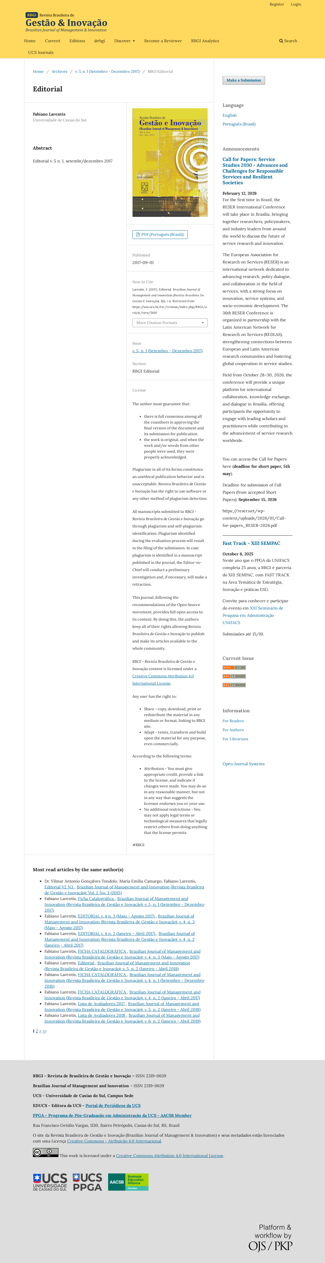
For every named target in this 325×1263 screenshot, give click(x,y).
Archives (59, 71)
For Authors (233, 729)
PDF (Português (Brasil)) (162, 234)
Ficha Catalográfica (96, 898)
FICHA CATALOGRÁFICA (102, 951)
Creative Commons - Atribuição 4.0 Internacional (114, 1141)
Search (288, 40)
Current (52, 40)
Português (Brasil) (239, 124)
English (230, 115)
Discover (123, 40)
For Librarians (235, 738)
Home (30, 40)
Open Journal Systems (243, 763)
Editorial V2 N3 (59, 887)
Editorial (86, 963)
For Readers (233, 720)
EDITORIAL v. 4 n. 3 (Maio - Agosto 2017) (117, 916)
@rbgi (99, 40)
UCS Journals (40, 52)
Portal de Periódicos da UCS (113, 1105)
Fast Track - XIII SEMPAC (251, 543)
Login (296, 4)
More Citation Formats (156, 322)
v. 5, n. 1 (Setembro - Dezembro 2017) (107, 71)
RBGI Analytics (205, 40)
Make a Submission (244, 80)
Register (277, 4)
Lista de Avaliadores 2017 (102, 1003)
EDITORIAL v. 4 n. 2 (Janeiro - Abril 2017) (117, 933)
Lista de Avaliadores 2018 (102, 1015)
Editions (77, 40)
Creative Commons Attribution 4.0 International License (169, 1155)
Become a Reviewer (163, 40)
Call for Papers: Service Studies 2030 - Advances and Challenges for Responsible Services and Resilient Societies (255, 170)
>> (44, 1031)
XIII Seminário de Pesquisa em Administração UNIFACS (253, 615)
